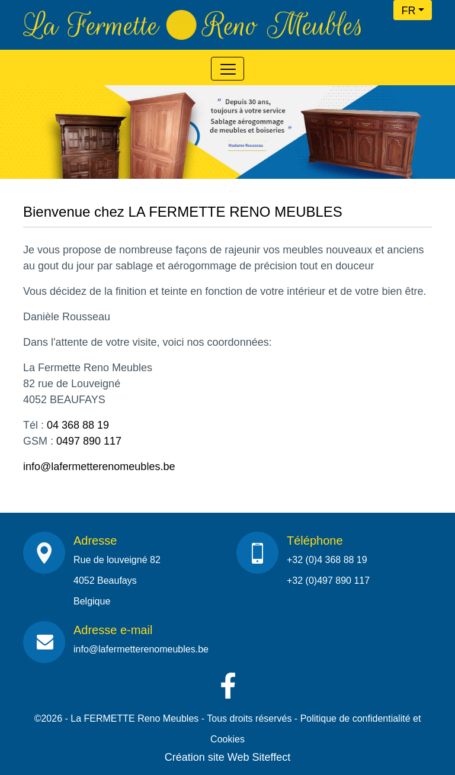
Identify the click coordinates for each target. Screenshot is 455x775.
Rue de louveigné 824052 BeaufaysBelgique (117, 580)
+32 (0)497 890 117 (328, 580)
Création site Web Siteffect (227, 757)
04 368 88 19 (78, 425)
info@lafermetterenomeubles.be (99, 466)
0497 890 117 (88, 441)
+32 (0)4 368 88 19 (327, 560)
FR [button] (408, 11)
